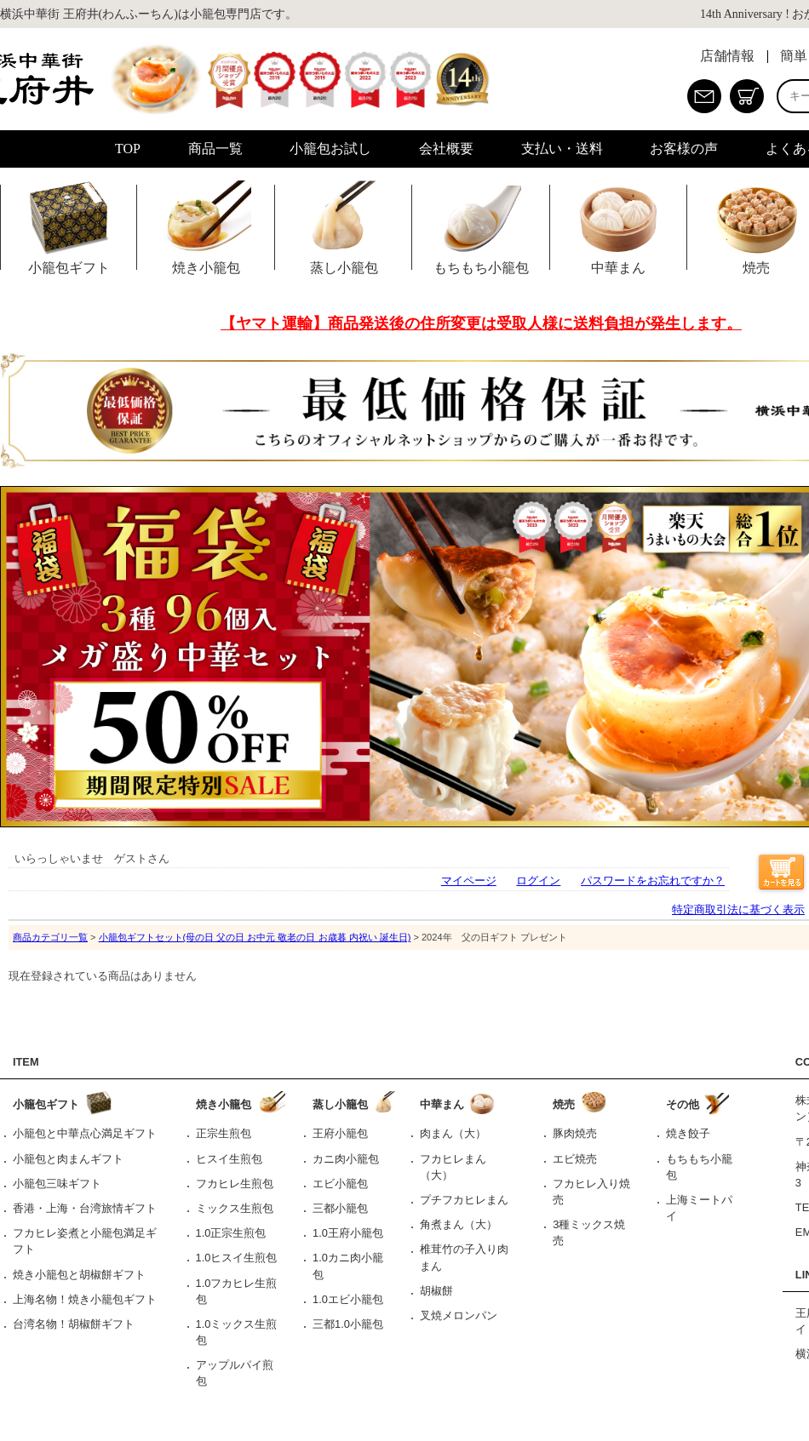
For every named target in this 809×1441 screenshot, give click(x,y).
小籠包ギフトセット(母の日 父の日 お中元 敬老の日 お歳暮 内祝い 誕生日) (255, 937)
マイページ (468, 880)
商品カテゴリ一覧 (50, 937)
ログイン (538, 880)
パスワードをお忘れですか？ (653, 880)
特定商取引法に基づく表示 (738, 909)
